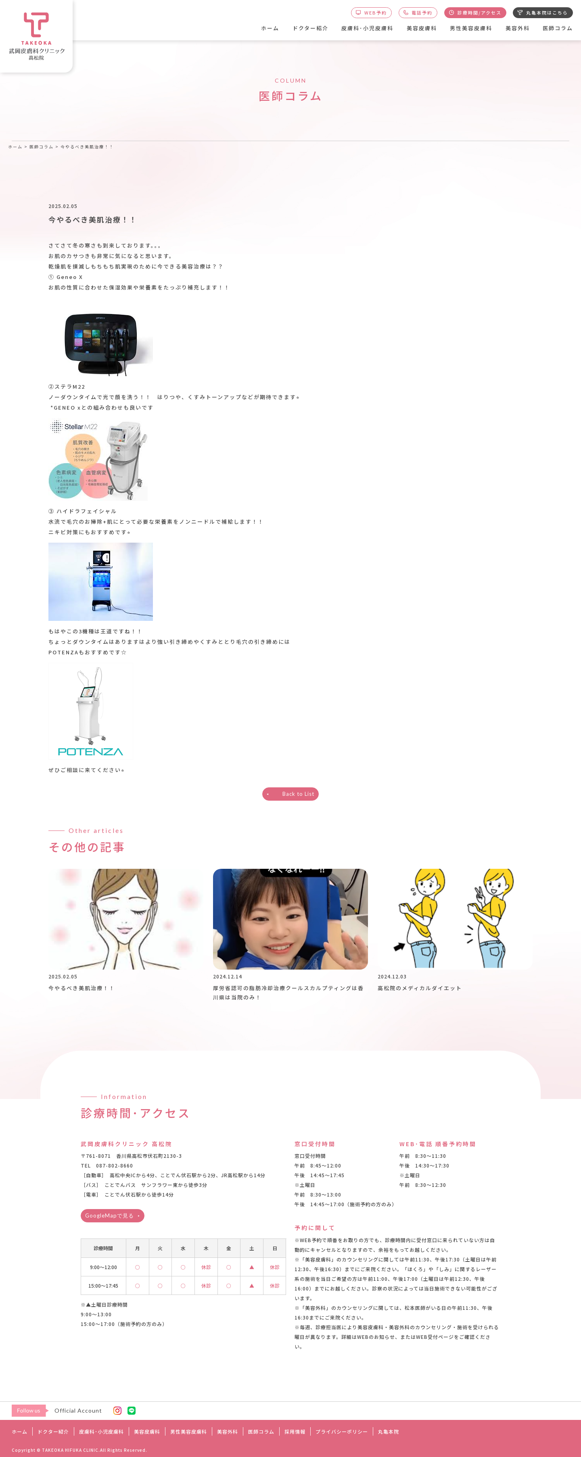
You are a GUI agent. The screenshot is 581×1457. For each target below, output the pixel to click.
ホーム (270, 28)
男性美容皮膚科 (471, 28)
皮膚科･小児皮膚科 (367, 28)
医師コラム (558, 28)
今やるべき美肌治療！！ (81, 988)
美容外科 (518, 28)
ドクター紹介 (310, 28)
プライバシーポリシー (342, 1431)
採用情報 (294, 1431)
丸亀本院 (388, 1431)
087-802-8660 (114, 1165)
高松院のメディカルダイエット (420, 988)
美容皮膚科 (422, 28)
